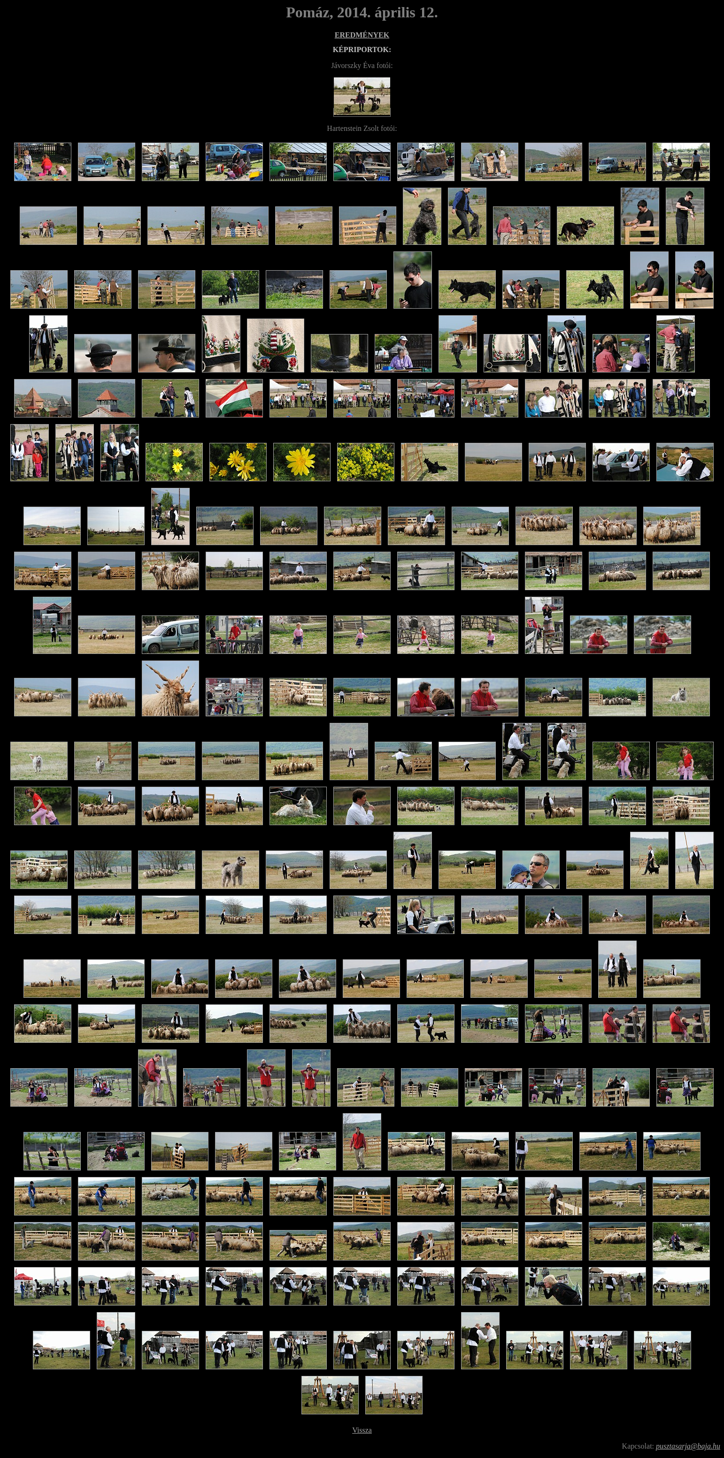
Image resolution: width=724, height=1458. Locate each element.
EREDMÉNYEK (362, 35)
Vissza (362, 1430)
